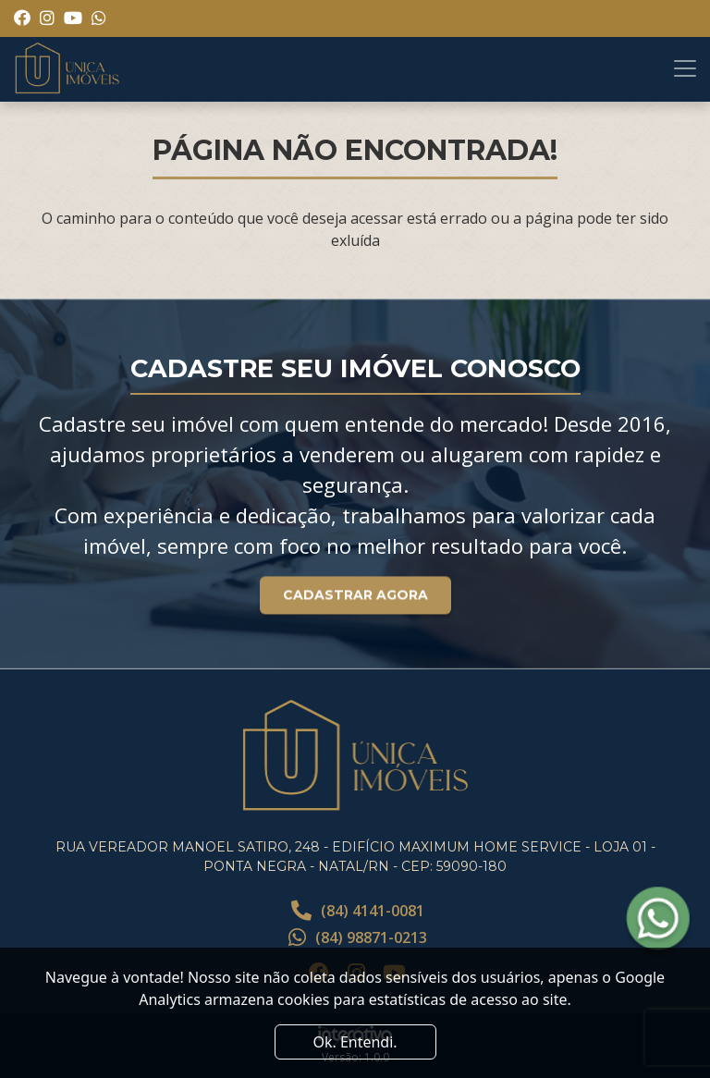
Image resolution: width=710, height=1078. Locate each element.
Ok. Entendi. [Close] (354, 1042)
